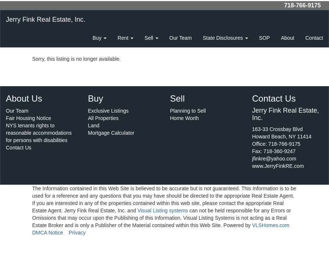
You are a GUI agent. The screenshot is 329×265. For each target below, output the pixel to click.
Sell (151, 38)
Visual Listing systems (162, 210)
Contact (314, 38)
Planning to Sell (188, 111)
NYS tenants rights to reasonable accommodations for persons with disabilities (39, 133)
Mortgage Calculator (111, 133)
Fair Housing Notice (28, 118)
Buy (100, 38)
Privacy (77, 233)
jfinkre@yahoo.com (274, 159)
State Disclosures (225, 38)
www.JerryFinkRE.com (278, 166)
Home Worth (184, 118)
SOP (264, 38)
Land (93, 125)
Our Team (180, 38)
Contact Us (18, 148)
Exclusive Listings (108, 111)
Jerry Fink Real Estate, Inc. (45, 19)
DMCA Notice (47, 233)
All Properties (103, 118)
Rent (125, 38)
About (287, 38)
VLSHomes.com (270, 225)
